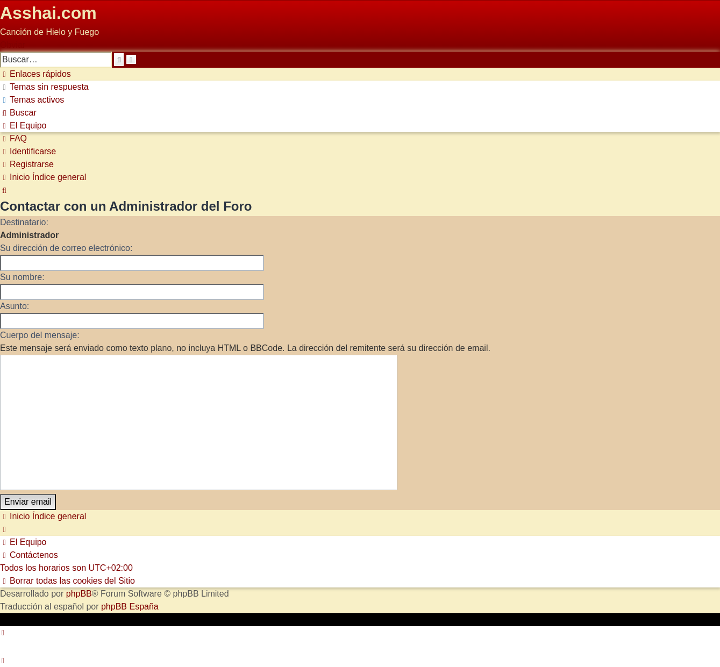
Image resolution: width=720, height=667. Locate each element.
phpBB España (130, 606)
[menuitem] (44, 86)
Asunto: (14, 306)
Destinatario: (24, 222)
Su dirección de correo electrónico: (66, 248)
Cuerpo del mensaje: (40, 335)
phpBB (79, 593)
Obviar (12, 44)
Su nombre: (22, 277)
